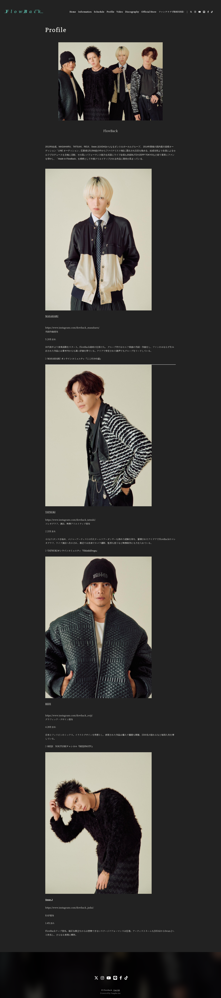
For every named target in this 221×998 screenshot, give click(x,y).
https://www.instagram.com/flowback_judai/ (69, 907)
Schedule (99, 12)
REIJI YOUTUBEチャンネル (62, 746)
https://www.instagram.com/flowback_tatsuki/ (70, 519)
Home (72, 12)
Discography (132, 12)
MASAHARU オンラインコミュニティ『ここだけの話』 (74, 358)
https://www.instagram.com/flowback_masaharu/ (72, 327)
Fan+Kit (116, 990)
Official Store (148, 12)
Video (119, 12)
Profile (110, 12)
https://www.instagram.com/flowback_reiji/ (69, 715)
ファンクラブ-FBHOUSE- (171, 12)
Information (84, 12)
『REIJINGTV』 (85, 746)
